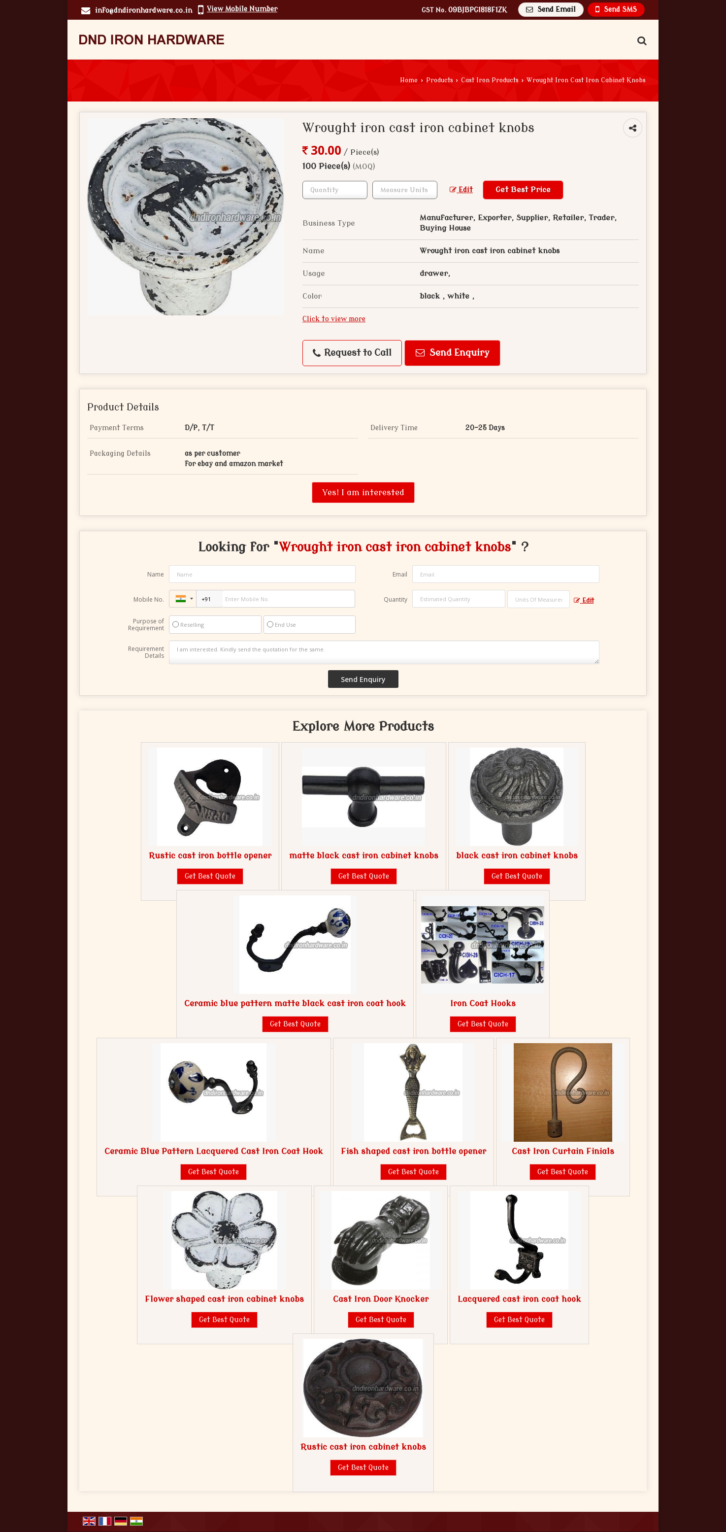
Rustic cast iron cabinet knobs (363, 1447)
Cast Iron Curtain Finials (563, 1151)
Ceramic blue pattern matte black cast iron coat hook (295, 1003)
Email (400, 574)
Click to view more (333, 319)
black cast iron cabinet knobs (517, 855)
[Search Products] (640, 41)
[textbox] (404, 190)
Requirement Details (146, 652)
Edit (461, 190)
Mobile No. (148, 599)
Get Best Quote (210, 876)
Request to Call (352, 353)
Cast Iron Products (490, 80)
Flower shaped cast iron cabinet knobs (224, 1299)
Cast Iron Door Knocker (381, 1299)
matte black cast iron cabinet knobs (363, 855)
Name (155, 574)
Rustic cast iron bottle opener (210, 855)
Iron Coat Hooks (483, 1003)
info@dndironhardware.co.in (143, 10)
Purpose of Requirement (146, 625)
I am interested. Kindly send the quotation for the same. (384, 652)
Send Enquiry (453, 353)
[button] (242, 9)
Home (409, 80)
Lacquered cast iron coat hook (519, 1299)
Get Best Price (523, 189)
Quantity (395, 599)
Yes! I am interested (363, 492)
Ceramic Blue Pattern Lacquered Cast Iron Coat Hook (213, 1151)
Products (439, 80)
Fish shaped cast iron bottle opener (413, 1151)
